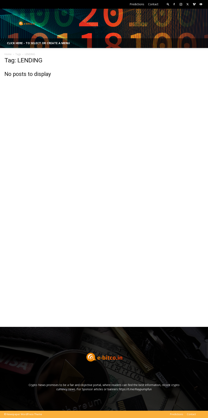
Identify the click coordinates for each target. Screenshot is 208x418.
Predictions (137, 4)
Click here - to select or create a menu (38, 43)
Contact (153, 4)
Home (8, 54)
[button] (168, 4)
